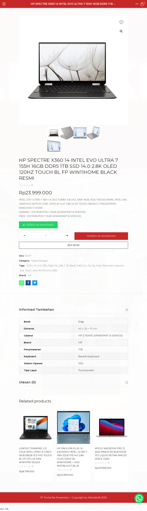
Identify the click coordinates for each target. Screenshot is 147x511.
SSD (80, 363)
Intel (98, 265)
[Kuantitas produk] (46, 235)
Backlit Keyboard (88, 356)
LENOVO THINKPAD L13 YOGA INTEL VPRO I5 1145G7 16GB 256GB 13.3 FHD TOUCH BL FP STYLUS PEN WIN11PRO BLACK (35, 455)
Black (73, 265)
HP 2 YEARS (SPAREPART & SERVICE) (100, 335)
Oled (104, 265)
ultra (34, 270)
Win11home (44, 270)
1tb (56, 265)
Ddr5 (79, 265)
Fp (89, 265)
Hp (93, 265)
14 (35, 265)
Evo (85, 265)
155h (45, 265)
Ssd (22, 270)
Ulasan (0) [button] (73, 382)
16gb (50, 265)
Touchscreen (86, 370)
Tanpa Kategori (39, 260)
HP (29, 275)
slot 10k (4, 509)
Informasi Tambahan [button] (73, 309)
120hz (29, 265)
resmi (111, 265)
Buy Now (74, 245)
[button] (142, 4)
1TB (80, 349)
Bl (67, 265)
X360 (55, 270)
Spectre (119, 265)
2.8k (60, 265)
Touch (28, 270)
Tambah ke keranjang (101, 236)
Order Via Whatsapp (40, 224)
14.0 (39, 265)
